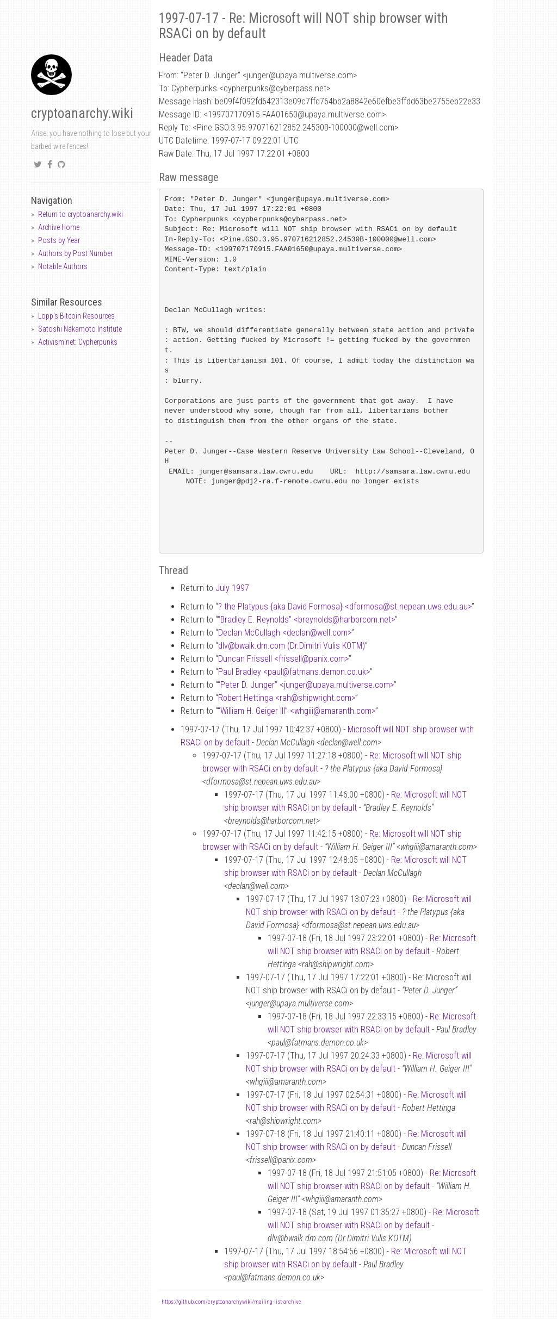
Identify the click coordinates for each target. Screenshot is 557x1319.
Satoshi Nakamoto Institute (80, 329)
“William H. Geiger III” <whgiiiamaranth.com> (296, 711)
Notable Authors (63, 266)
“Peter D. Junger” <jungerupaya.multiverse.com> (306, 685)
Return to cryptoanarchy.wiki (80, 214)
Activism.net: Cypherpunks (77, 342)
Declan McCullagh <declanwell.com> (284, 632)
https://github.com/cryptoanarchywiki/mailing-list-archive (231, 1301)
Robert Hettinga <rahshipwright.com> (286, 698)
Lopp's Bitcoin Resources (76, 316)
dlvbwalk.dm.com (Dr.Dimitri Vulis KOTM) (291, 645)
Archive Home (58, 227)
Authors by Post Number (75, 253)
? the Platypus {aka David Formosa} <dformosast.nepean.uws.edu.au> (345, 606)
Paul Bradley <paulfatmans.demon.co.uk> (294, 672)
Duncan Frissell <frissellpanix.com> (283, 659)
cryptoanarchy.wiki (82, 113)
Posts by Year (59, 240)
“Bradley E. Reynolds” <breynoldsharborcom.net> (306, 619)
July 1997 (232, 588)
